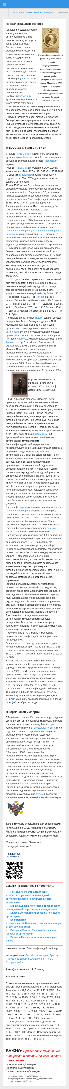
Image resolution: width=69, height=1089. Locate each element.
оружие (40, 794)
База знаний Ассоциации (40, 12)
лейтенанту (12, 234)
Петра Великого (24, 153)
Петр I (49, 958)
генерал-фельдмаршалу (19, 230)
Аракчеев (22, 338)
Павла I (39, 317)
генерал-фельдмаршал (47, 230)
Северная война (15, 962)
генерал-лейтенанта (44, 727)
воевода (50, 160)
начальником (25, 174)
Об (13, 699)
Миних (40, 297)
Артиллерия (37, 958)
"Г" (55, 12)
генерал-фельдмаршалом (20, 510)
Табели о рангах (40, 517)
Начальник (22, 167)
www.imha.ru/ (18, 12)
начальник (27, 78)
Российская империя (37, 955)
